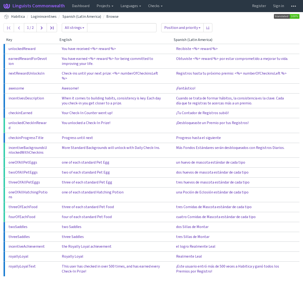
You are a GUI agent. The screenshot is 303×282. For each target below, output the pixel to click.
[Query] (121, 27)
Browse (112, 16)
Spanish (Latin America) (81, 16)
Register (259, 6)
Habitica (18, 16)
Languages (130, 6)
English (67, 39)
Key (11, 39)
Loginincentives (44, 16)
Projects (105, 6)
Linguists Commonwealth (34, 6)
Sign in (278, 6)
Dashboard (80, 6)
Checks (155, 6)
